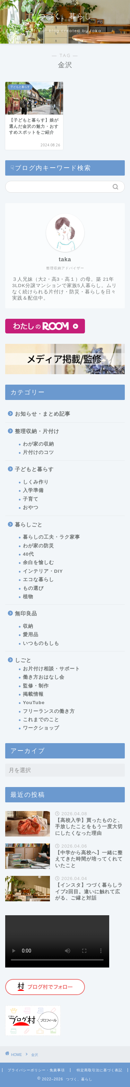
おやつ (30, 507)
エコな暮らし (38, 579)
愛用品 (30, 634)
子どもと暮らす (34, 469)
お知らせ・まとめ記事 (42, 414)
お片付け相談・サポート (51, 668)
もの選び (33, 588)
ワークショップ (41, 728)
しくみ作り (36, 482)
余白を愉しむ (38, 562)
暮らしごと (29, 524)
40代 (28, 554)
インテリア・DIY (43, 571)
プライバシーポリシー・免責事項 (36, 1070)
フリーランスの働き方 (49, 711)
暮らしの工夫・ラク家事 (51, 537)
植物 (28, 596)
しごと (23, 660)
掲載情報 (33, 694)
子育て (30, 499)
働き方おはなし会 (43, 677)
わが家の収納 (38, 444)
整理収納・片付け (37, 431)
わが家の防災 (38, 545)
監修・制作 (36, 685)
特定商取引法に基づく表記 (99, 1070)
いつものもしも (41, 643)
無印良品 (26, 613)
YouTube (34, 702)
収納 (28, 626)
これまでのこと (41, 719)
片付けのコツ (38, 452)
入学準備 (33, 490)
